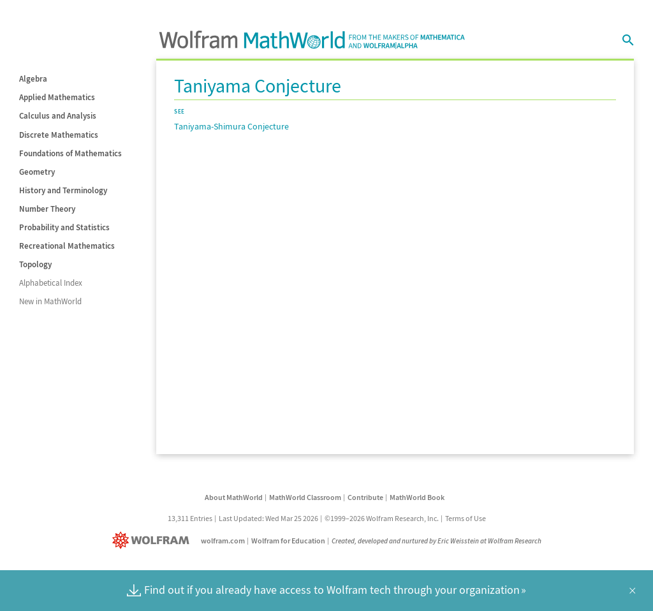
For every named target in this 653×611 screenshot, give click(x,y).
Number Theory (47, 208)
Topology (35, 264)
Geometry (37, 171)
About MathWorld (234, 497)
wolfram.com (223, 540)
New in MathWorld (50, 301)
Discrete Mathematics (58, 134)
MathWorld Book (417, 497)
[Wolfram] (153, 540)
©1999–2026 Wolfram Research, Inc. (382, 518)
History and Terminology (63, 190)
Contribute (365, 497)
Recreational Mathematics (67, 245)
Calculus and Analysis (57, 115)
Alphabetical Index (50, 282)
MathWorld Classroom (305, 497)
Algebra (33, 78)
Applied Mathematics (57, 97)
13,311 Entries (190, 518)
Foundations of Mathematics (70, 153)
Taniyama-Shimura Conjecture (231, 126)
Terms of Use (465, 518)
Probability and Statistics (64, 227)
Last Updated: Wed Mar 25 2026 (268, 518)
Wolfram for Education (288, 540)
